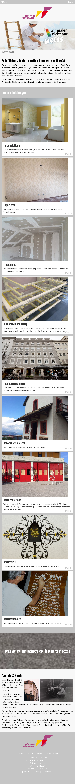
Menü (4, 2)
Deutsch (70, 2)
